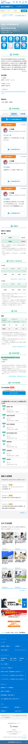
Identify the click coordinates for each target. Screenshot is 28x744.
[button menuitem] (23, 2)
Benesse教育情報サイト (14, 733)
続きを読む (24, 71)
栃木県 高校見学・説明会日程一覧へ (17, 376)
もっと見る (22, 590)
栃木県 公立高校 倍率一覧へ (19, 346)
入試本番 (22, 114)
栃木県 (3, 11)
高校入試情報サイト (7, 7)
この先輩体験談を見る (15, 149)
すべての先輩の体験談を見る (15, 119)
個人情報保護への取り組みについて (14, 731)
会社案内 (14, 729)
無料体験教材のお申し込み (15, 742)
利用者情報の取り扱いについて (14, 723)
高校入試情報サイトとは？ (21, 6)
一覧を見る (22, 512)
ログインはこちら (14, 393)
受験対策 (14, 114)
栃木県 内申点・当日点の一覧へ (18, 279)
